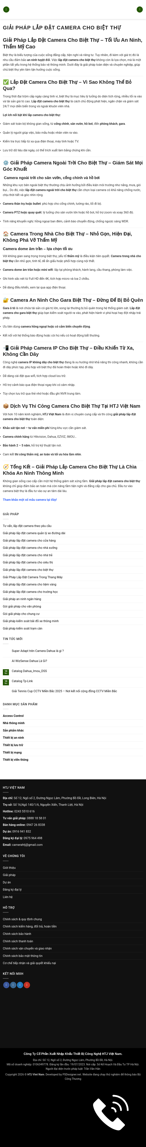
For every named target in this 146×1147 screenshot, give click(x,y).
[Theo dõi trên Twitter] (20, 985)
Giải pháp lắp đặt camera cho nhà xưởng (30, 548)
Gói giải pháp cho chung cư (21, 614)
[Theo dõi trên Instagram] (13, 985)
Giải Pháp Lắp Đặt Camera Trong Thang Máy (33, 577)
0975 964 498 (33, 838)
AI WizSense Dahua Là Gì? (29, 661)
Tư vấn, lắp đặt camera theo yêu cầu (27, 526)
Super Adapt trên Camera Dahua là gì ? (38, 651)
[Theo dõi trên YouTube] (27, 985)
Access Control (13, 716)
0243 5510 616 (24, 811)
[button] (6, 9)
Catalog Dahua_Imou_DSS (29, 671)
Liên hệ (8, 897)
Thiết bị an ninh (13, 737)
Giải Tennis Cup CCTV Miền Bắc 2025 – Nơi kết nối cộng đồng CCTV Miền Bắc (64, 691)
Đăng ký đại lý (12, 889)
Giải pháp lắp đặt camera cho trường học (30, 592)
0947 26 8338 (35, 825)
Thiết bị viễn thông (15, 760)
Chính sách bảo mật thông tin (23, 956)
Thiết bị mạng (12, 752)
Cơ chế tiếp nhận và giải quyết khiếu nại (29, 963)
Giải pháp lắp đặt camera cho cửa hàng (29, 540)
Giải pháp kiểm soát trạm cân (22, 628)
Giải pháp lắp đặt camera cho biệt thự (28, 570)
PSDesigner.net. (73, 1074)
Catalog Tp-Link (22, 681)
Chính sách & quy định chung (22, 919)
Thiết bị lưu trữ (13, 745)
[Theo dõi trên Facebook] (6, 985)
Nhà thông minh (14, 723)
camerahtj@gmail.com (27, 845)
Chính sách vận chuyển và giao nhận (27, 948)
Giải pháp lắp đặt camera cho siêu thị (28, 562)
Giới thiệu (9, 868)
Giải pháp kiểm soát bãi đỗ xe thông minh (31, 621)
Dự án (7, 882)
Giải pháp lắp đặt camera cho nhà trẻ (27, 555)
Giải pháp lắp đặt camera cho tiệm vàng (29, 584)
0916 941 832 (21, 831)
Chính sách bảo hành (17, 934)
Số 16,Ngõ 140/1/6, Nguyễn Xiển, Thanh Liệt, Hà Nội (48, 805)
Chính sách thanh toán (18, 941)
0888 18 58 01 (36, 818)
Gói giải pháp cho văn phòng (22, 606)
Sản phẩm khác (13, 730)
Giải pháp (9, 875)
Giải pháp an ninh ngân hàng (22, 599)
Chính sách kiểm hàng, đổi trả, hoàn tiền (29, 926)
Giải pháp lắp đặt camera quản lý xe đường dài (34, 533)
